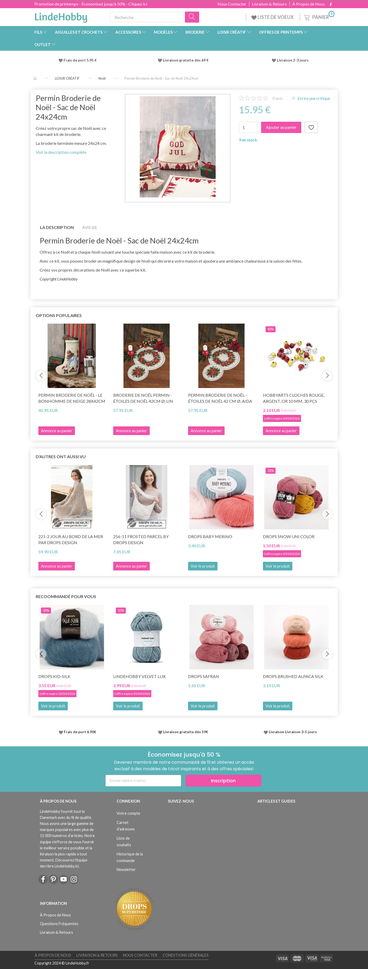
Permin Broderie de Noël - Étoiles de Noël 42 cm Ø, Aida (220, 398)
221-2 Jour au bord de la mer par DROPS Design (70, 539)
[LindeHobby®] (61, 16)
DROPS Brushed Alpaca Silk (293, 676)
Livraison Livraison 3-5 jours (293, 732)
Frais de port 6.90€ (80, 732)
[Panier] (319, 16)
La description (57, 227)
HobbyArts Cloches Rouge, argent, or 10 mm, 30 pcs (293, 398)
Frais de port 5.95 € (80, 60)
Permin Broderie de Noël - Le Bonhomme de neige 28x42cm (71, 398)
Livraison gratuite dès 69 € (186, 60)
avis (277, 98)
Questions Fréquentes (59, 923)
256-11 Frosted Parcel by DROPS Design (141, 539)
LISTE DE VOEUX (272, 17)
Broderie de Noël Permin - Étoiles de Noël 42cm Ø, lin (143, 398)
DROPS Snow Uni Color (288, 536)
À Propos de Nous (308, 4)
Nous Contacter (231, 4)
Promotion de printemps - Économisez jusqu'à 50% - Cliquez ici (90, 3)
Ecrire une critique (313, 98)
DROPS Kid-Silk (54, 676)
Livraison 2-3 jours (293, 60)
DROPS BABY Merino (210, 536)
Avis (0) (89, 227)
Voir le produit (203, 566)
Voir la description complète (61, 152)
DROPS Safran (203, 676)
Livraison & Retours (269, 4)
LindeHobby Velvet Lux (139, 676)
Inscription (223, 780)
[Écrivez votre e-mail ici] (143, 781)
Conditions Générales (186, 955)
